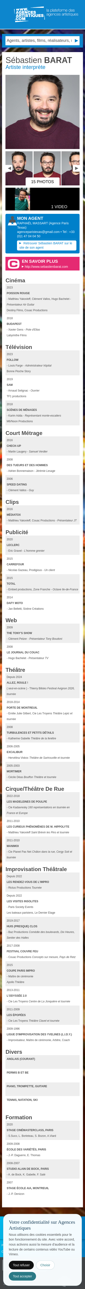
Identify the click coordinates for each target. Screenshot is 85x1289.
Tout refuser (21, 1265)
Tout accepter (22, 1276)
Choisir (45, 1265)
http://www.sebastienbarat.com (46, 266)
